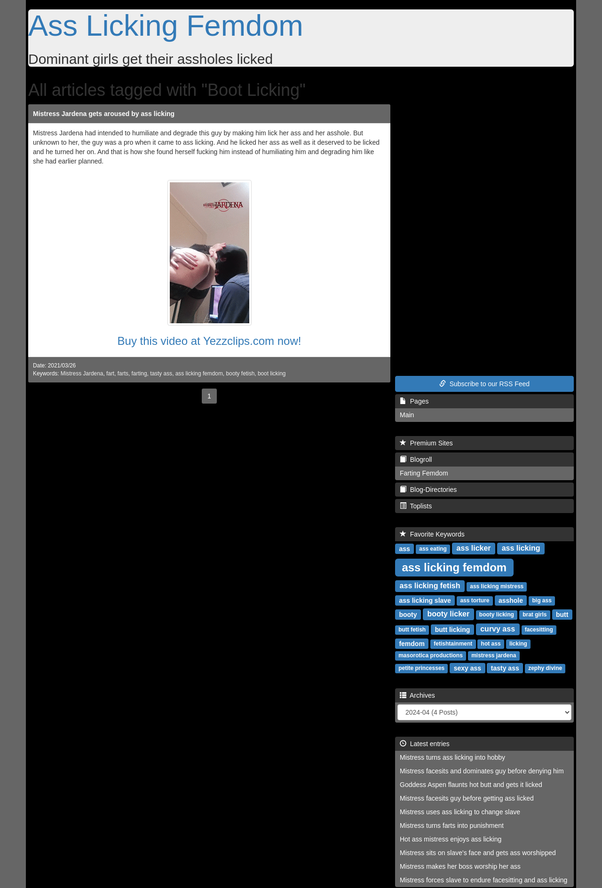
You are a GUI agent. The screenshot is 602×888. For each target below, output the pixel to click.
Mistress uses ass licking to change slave (460, 812)
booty (408, 614)
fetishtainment (453, 643)
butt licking (452, 629)
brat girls (535, 614)
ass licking (521, 548)
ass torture (474, 600)
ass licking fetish (430, 586)
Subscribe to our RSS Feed (484, 384)
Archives (417, 695)
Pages (414, 401)
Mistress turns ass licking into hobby (452, 757)
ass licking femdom (199, 373)
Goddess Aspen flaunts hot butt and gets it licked (471, 784)
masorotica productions (430, 655)
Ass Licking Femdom (165, 25)
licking (518, 643)
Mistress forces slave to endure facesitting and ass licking (483, 880)
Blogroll (416, 459)
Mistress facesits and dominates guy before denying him (482, 771)
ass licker (474, 548)
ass (404, 548)
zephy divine (545, 668)
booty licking (496, 614)
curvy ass (497, 629)
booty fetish (240, 373)
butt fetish (412, 629)
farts (123, 373)
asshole (511, 600)
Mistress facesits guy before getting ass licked (467, 798)
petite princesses (421, 668)
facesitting (539, 629)
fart (110, 373)
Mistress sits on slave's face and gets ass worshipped (478, 853)
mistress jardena (493, 655)
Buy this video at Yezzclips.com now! (209, 341)
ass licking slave (425, 600)
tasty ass (161, 373)
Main (407, 415)
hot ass (491, 643)
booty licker (448, 614)
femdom (411, 643)
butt (562, 614)
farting (139, 373)
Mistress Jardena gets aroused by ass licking (103, 113)
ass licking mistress (496, 586)
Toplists (416, 506)
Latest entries (425, 744)
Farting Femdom (424, 473)
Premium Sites (426, 443)
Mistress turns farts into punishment (452, 825)
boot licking (272, 373)
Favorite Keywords (432, 534)
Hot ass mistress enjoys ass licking (450, 839)
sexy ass (467, 667)
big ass (542, 600)
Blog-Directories (428, 489)
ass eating (433, 548)
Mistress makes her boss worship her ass (460, 866)
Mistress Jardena (82, 373)
